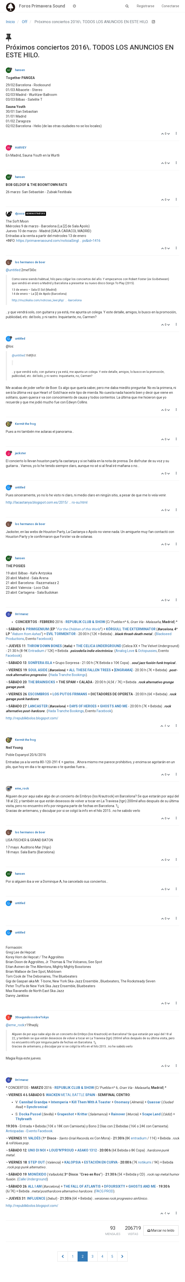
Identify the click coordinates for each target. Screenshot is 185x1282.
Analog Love (125, 651)
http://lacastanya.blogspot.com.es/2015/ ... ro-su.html (46, 502)
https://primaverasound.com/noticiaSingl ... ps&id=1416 (58, 241)
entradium (139, 1138)
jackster (20, 453)
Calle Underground (33, 1179)
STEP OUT (36, 1162)
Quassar (154, 1102)
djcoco (20, 213)
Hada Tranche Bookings (68, 675)
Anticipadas (15, 1131)
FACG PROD (104, 1191)
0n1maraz (21, 614)
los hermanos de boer (30, 262)
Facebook (44, 639)
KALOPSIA (72, 1162)
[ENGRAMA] (123, 670)
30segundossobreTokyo (32, 1017)
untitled (20, 338)
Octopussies (147, 651)
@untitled (13, 270)
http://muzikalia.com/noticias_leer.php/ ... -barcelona (47, 300)
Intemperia (59, 1102)
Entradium (36, 651)
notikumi (144, 1162)
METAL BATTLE (70, 1095)
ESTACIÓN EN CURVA (101, 1162)
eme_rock (22, 788)
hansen (20, 70)
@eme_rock (15, 1025)
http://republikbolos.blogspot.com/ (32, 718)
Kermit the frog (25, 424)
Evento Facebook (39, 1131)
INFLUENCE (36, 1198)
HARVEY (20, 147)
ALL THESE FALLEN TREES (90, 670)
